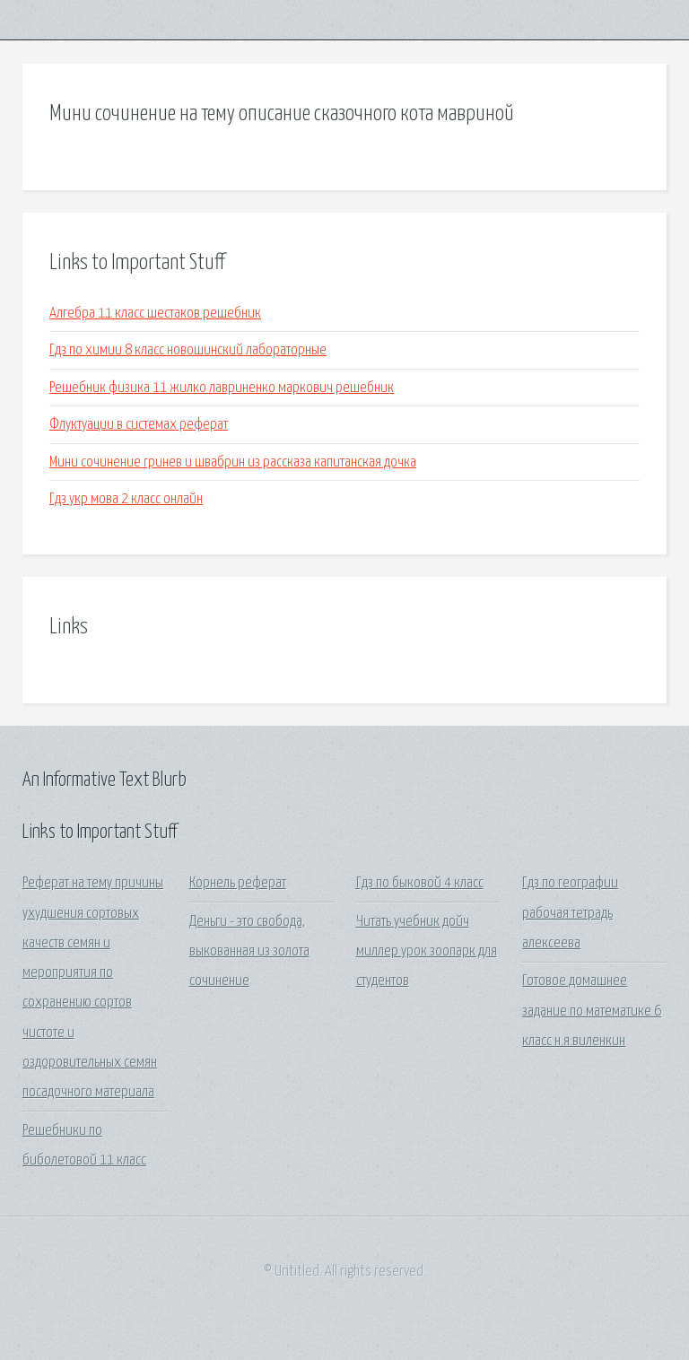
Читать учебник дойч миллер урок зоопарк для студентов (426, 951)
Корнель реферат (237, 883)
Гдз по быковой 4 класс (420, 883)
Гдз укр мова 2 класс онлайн (126, 499)
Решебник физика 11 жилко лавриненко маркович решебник (221, 388)
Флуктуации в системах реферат (138, 424)
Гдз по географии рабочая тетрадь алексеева (570, 913)
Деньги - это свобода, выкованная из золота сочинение (249, 951)
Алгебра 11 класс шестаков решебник (155, 313)
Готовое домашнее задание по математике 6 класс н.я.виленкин (591, 1011)
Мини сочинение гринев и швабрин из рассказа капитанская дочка (232, 462)
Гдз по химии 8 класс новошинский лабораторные (188, 350)
